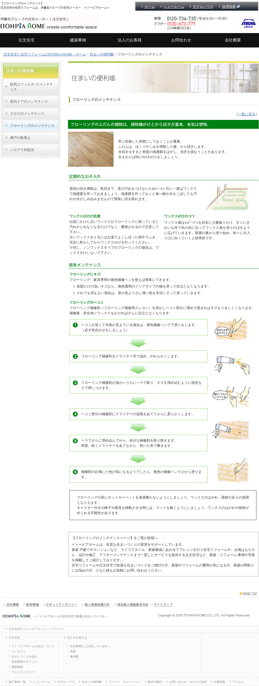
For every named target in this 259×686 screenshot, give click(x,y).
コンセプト (18, 651)
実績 (73, 651)
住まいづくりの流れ (24, 656)
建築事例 (78, 40)
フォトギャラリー (22, 672)
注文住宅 (26, 40)
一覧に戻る (246, 114)
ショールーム (173, 7)
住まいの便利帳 (102, 54)
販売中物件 (155, 681)
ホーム (150, 7)
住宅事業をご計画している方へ (90, 646)
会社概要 (233, 40)
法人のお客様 (130, 40)
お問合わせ (181, 40)
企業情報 (219, 681)
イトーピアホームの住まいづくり (32, 646)
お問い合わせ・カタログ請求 (188, 681)
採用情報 (229, 7)
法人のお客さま (77, 637)
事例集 (74, 656)
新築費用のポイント (24, 661)
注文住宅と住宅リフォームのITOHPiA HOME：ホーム (44, 54)
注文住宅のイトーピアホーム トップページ (36, 629)
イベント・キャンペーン (125, 681)
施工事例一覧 (17, 681)
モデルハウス (203, 7)
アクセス (238, 681)
